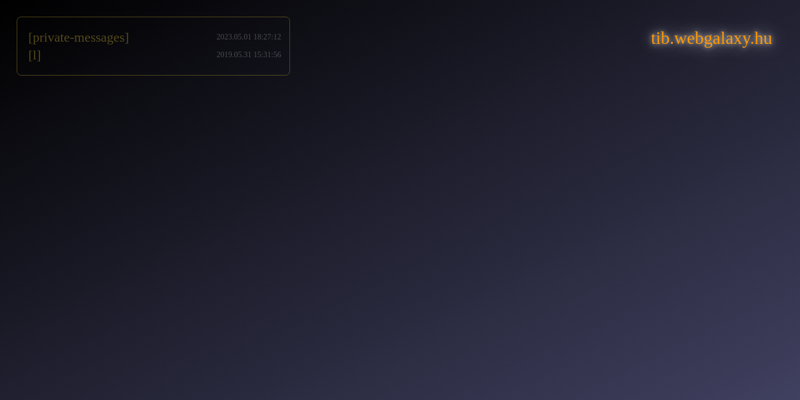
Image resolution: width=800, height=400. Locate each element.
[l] (34, 55)
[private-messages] (78, 37)
